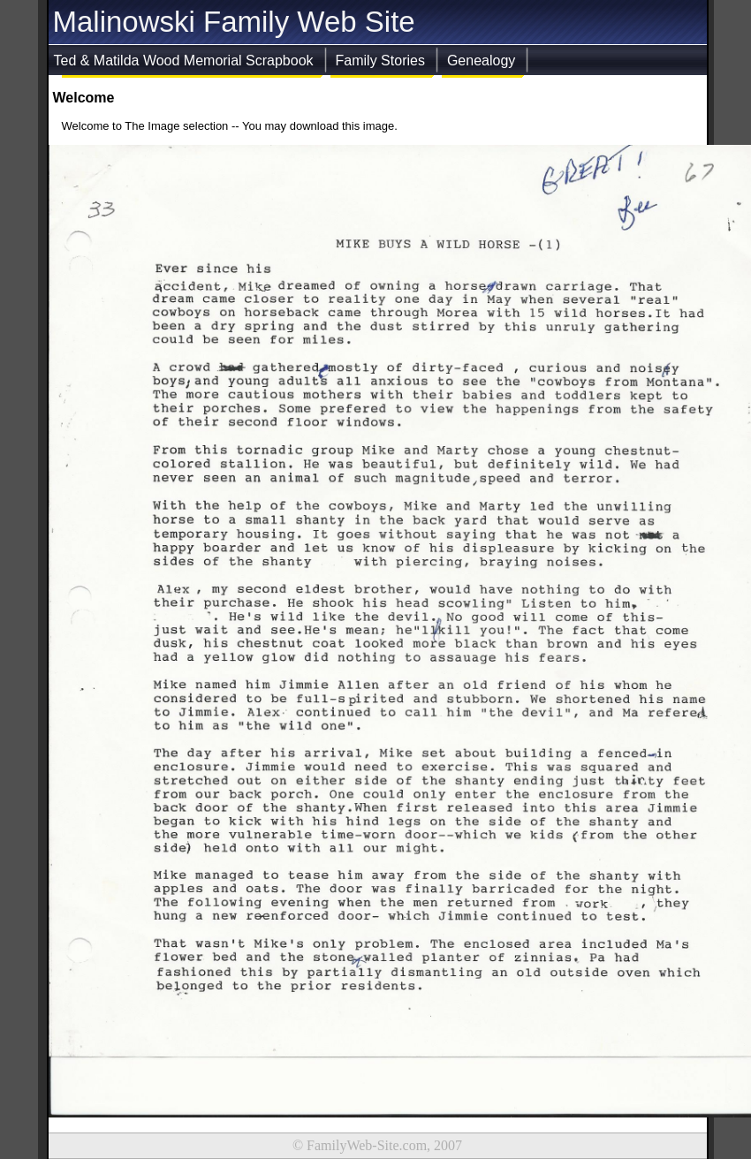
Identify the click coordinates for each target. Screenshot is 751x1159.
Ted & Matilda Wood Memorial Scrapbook (184, 60)
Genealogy (481, 60)
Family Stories (380, 60)
